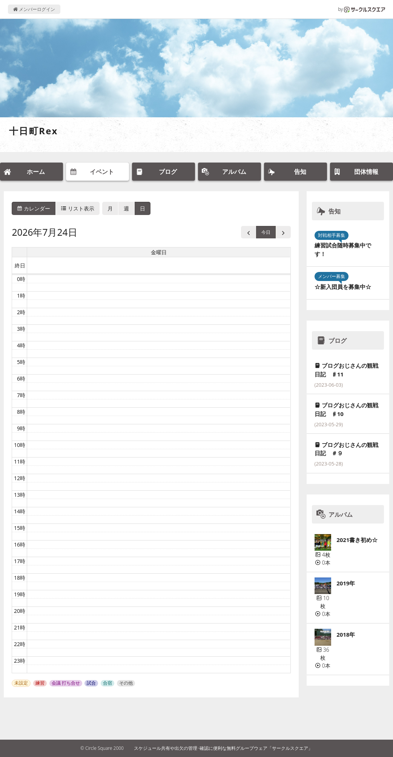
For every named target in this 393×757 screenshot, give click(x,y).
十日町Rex (33, 130)
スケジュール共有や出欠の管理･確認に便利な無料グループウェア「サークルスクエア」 (223, 748)
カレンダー (33, 208)
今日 (265, 232)
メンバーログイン (34, 9)
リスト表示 (77, 208)
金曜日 (159, 252)
